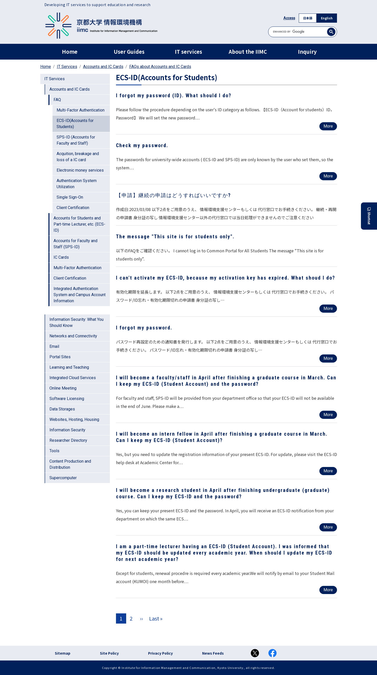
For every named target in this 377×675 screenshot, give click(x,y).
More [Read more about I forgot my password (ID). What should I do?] (328, 126)
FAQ (57, 99)
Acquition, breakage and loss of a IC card (78, 156)
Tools (54, 450)
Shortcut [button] (369, 216)
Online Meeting (62, 388)
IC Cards (61, 257)
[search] (302, 32)
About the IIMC (248, 51)
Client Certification (73, 207)
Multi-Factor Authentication (81, 110)
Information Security (67, 430)
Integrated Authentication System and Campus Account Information (80, 294)
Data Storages (62, 409)
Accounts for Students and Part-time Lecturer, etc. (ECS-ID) (79, 224)
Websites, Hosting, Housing (74, 419)
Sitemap (62, 653)
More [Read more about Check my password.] (328, 176)
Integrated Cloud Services (72, 377)
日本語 (307, 18)
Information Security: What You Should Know (76, 322)
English (327, 18)
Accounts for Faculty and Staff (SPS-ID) (75, 243)
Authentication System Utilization (77, 183)
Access (289, 18)
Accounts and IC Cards (103, 66)
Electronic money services (80, 170)
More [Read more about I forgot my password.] (328, 358)
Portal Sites (60, 356)
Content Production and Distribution (70, 464)
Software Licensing (66, 398)
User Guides (129, 51)
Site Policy (109, 653)
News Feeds (213, 653)
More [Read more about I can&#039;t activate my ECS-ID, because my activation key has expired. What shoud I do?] (328, 308)
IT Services (67, 66)
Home (69, 51)
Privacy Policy (160, 653)
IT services (188, 51)
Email (54, 346)
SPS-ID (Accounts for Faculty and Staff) (76, 140)
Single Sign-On (70, 197)
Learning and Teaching (69, 367)
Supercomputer (63, 477)
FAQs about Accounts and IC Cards (160, 66)
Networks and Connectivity (73, 336)
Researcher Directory (68, 440)
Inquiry (307, 51)
